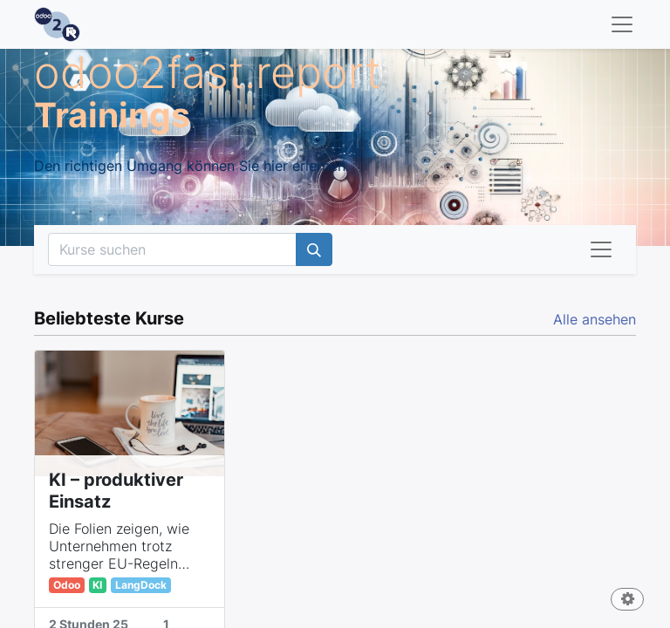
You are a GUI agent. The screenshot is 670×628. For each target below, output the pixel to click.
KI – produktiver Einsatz (116, 490)
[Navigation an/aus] (601, 249)
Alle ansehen (594, 319)
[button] (627, 600)
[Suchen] (314, 249)
